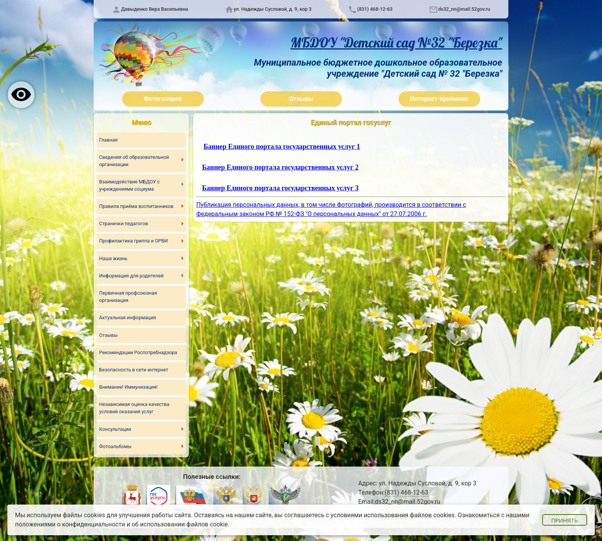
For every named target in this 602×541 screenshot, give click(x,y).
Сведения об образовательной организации (134, 160)
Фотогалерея (163, 98)
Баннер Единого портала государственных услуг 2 (280, 167)
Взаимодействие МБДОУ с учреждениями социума (129, 185)
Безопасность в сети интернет (133, 370)
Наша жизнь (113, 258)
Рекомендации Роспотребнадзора (138, 352)
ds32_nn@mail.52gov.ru (464, 9)
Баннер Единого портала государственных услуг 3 (280, 188)
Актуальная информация (127, 317)
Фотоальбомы (115, 446)
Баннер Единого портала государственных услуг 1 (281, 146)
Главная (108, 139)
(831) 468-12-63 (374, 9)
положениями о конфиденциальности (70, 524)
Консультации (115, 429)
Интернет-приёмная (439, 98)
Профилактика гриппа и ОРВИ (133, 241)
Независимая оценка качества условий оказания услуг (134, 407)
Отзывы (301, 98)
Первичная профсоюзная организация (128, 296)
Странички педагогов (123, 223)
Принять (564, 521)
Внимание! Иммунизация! (128, 387)
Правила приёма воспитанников (136, 206)
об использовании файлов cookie (180, 524)
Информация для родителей (131, 276)
